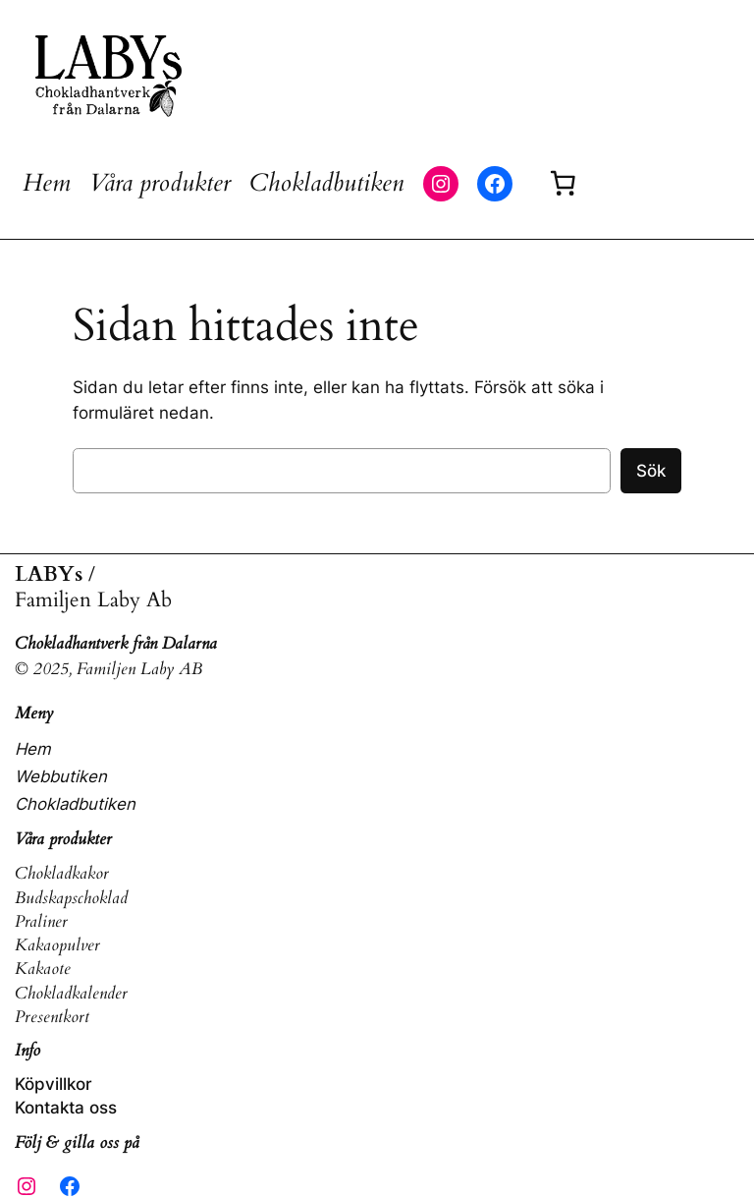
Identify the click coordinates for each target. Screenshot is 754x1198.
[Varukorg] (562, 183)
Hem (47, 183)
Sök (651, 471)
